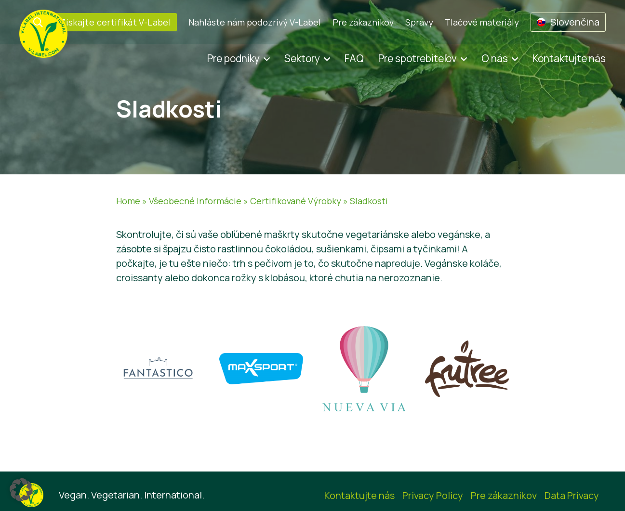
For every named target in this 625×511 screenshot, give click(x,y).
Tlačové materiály (482, 22)
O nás (494, 58)
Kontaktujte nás (569, 58)
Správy (419, 22)
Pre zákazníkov (363, 22)
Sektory (302, 58)
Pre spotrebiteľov (417, 58)
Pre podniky (233, 58)
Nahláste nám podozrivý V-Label (254, 22)
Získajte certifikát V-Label (115, 22)
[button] (21, 490)
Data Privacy (572, 495)
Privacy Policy (432, 495)
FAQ (354, 58)
